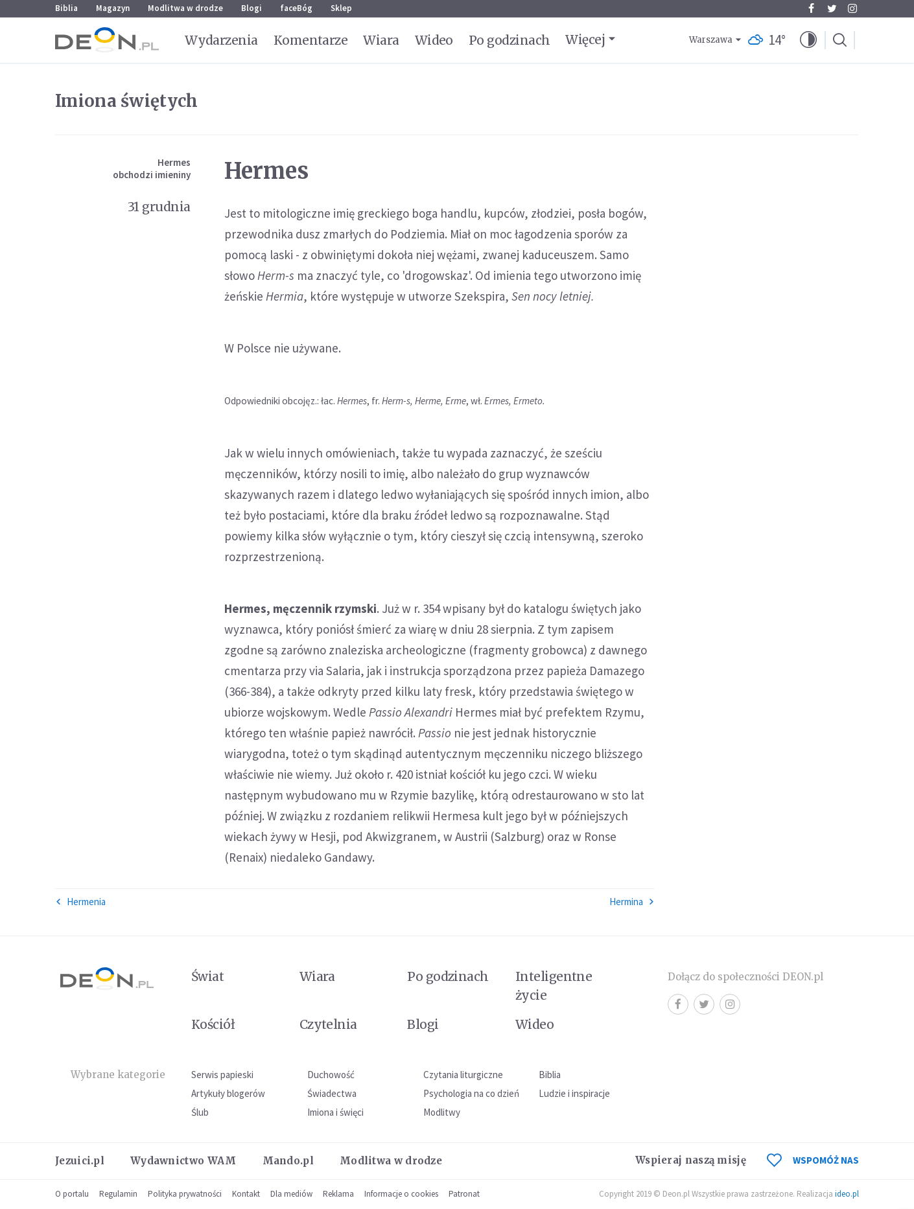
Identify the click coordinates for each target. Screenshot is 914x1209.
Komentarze (311, 40)
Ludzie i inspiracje (574, 1093)
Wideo (434, 40)
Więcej (585, 39)
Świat (207, 976)
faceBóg (296, 8)
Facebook (811, 8)
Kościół (213, 1024)
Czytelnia (328, 1024)
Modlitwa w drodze (185, 8)
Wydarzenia (221, 40)
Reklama (338, 1193)
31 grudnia (159, 206)
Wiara (381, 40)
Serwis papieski (222, 1074)
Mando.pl (288, 1161)
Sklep (341, 8)
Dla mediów (291, 1193)
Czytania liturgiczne (463, 1074)
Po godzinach (509, 40)
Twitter (832, 8)
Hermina (632, 901)
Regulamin (118, 1193)
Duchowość (331, 1074)
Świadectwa (332, 1093)
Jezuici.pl (79, 1161)
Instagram (852, 8)
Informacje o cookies (401, 1193)
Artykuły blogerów (228, 1093)
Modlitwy (441, 1112)
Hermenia (80, 901)
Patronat (464, 1193)
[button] (808, 40)
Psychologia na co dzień (471, 1093)
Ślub (200, 1112)
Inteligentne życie (553, 986)
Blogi (251, 8)
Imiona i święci (335, 1112)
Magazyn (113, 8)
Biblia (66, 8)
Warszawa (710, 40)
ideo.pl (847, 1193)
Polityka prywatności (185, 1193)
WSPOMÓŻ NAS (813, 1160)
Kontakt (246, 1193)
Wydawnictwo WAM (183, 1161)
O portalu (72, 1193)
